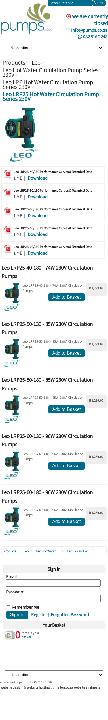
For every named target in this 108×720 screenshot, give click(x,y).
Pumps (39, 682)
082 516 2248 (92, 37)
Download (38, 178)
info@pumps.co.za (86, 30)
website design (11, 687)
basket (26, 637)
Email (11, 576)
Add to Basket (66, 297)
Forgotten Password (70, 615)
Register (39, 615)
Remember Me (25, 607)
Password (15, 592)
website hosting (38, 687)
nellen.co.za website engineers (78, 687)
